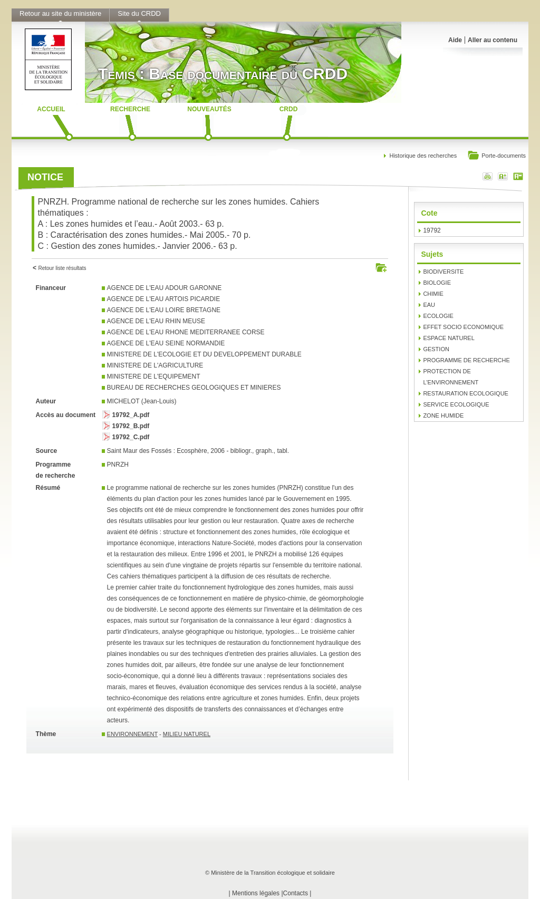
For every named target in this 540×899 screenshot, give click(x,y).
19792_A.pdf (131, 415)
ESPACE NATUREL (448, 338)
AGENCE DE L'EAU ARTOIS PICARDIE (163, 299)
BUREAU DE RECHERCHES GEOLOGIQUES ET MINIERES (194, 387)
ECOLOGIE (438, 316)
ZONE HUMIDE (443, 415)
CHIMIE (433, 294)
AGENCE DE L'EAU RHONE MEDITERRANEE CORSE (186, 332)
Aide (455, 40)
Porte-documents (496, 156)
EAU (429, 305)
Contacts (295, 893)
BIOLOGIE (437, 282)
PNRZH (118, 464)
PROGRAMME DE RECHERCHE (466, 360)
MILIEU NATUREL (186, 734)
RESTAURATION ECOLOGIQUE (465, 393)
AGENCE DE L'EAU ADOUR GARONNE (164, 288)
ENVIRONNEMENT (132, 734)
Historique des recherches (423, 155)
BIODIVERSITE (443, 271)
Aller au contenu (492, 40)
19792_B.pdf (131, 426)
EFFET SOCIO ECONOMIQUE (463, 327)
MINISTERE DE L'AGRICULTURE (155, 365)
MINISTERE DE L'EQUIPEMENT (153, 376)
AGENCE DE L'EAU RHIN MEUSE (156, 321)
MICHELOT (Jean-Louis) (142, 401)
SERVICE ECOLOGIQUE (456, 404)
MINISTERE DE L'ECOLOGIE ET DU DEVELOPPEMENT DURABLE (204, 354)
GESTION (436, 349)
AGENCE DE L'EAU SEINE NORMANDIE (166, 343)
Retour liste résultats (62, 268)
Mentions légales (255, 893)
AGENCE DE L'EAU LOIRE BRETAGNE (163, 310)
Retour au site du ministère (60, 13)
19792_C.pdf (131, 437)
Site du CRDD (139, 13)
